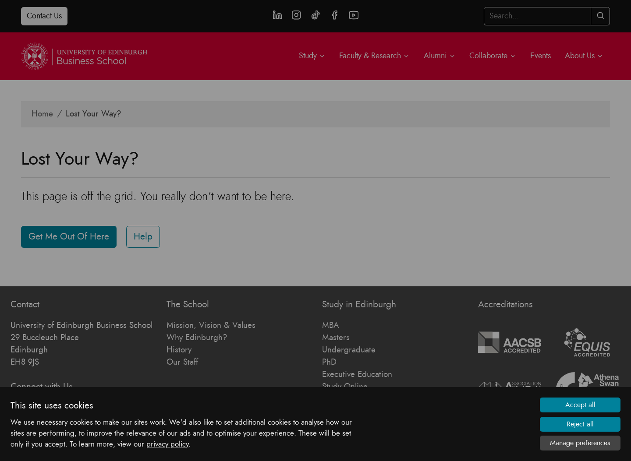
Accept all (580, 405)
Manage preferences (580, 443)
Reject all (580, 424)
